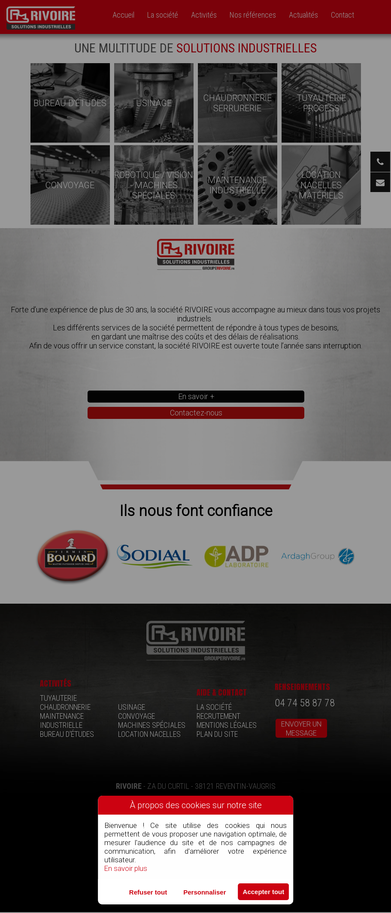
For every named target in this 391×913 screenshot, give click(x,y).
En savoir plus (126, 868)
